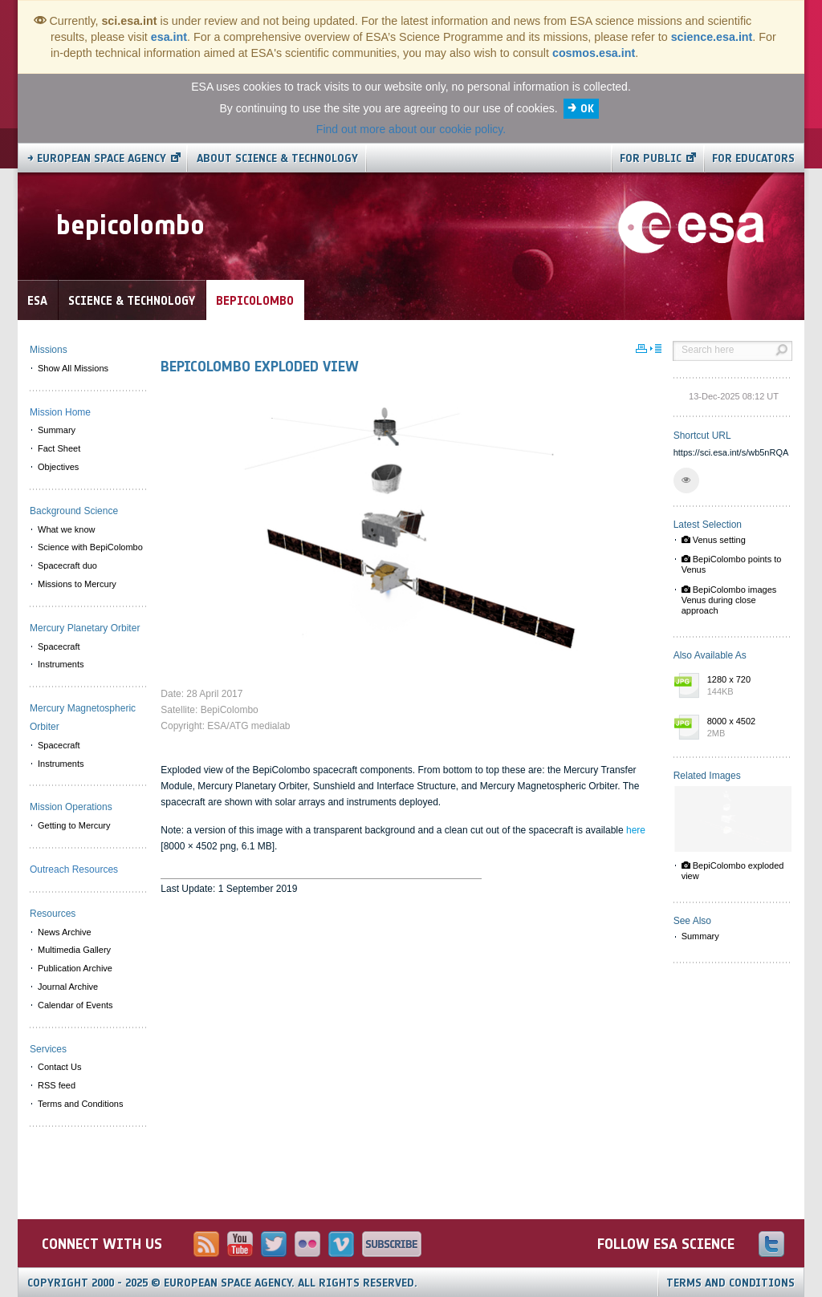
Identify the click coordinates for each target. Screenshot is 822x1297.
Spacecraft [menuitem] (59, 646)
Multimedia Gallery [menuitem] (74, 950)
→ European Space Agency (96, 158)
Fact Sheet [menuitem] (59, 448)
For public (651, 158)
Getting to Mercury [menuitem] (74, 825)
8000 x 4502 (745, 728)
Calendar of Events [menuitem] (75, 1005)
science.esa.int (712, 36)
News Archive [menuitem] (65, 932)
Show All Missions (73, 368)
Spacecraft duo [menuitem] (67, 565)
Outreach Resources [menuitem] (74, 869)
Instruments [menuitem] (60, 664)
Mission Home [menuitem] (60, 412)
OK (587, 109)
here (635, 830)
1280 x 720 (745, 687)
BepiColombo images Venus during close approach (729, 600)
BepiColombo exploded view (733, 871)
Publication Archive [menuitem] (75, 968)
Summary (700, 936)
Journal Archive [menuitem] (68, 986)
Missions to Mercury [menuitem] (77, 584)
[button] (686, 480)
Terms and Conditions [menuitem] (80, 1104)
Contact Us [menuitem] (59, 1067)
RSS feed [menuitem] (56, 1085)
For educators (753, 158)
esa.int (169, 36)
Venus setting (714, 540)
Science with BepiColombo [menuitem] (90, 547)
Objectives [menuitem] (58, 467)
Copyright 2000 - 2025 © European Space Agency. (222, 1283)
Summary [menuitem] (56, 430)
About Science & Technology (277, 158)
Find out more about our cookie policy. (411, 129)
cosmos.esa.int (593, 53)
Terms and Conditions (730, 1283)
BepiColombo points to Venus (732, 564)
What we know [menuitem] (67, 529)
